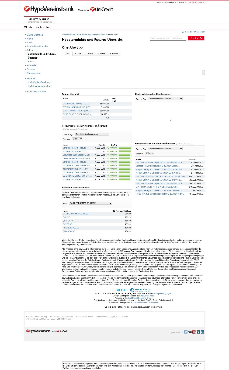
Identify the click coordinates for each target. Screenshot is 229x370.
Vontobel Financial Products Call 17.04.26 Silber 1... (158, 166)
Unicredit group (196, 3)
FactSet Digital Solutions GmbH (138, 298)
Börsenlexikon (34, 73)
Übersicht (33, 58)
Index (65, 204)
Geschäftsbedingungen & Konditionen (112, 317)
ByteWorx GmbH (146, 296)
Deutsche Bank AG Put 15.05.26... (77, 158)
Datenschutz (67, 317)
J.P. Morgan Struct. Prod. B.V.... (76, 169)
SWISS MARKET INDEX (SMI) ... (77, 111)
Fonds (30, 42)
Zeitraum (66, 139)
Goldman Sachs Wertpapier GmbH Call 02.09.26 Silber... (160, 183)
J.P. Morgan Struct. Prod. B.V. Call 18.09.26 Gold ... (158, 187)
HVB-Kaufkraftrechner (39, 82)
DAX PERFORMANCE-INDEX (76, 214)
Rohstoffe (31, 65)
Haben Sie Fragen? (36, 91)
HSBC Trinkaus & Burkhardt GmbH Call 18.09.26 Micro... (160, 194)
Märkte (80, 34)
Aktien (30, 38)
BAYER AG (67, 224)
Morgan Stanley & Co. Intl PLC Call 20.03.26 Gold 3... (158, 173)
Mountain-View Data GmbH (146, 302)
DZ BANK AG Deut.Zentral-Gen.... (77, 165)
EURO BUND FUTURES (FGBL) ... (78, 114)
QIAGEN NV (68, 221)
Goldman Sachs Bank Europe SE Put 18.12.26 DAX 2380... (161, 176)
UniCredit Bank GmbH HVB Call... (77, 155)
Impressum (54, 317)
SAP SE (66, 217)
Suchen (195, 38)
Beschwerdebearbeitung (36, 317)
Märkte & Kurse (68, 34)
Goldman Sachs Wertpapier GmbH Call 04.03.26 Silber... (160, 162)
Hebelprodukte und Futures (41, 54)
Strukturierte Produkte (37, 46)
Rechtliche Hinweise (84, 317)
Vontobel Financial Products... (75, 148)
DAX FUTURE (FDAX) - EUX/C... (77, 104)
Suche (31, 61)
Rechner (31, 78)
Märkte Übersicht (35, 35)
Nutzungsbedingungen (161, 293)
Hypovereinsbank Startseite (171, 3)
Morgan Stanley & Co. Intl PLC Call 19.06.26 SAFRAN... (160, 169)
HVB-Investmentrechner (40, 86)
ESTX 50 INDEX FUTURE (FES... (77, 107)
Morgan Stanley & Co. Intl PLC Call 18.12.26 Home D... (159, 190)
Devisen (31, 69)
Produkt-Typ (68, 135)
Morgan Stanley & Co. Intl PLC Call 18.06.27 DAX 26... (159, 180)
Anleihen (31, 50)
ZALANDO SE (69, 231)
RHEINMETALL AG (71, 228)
